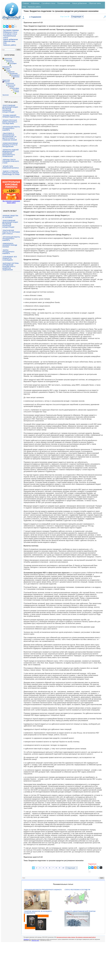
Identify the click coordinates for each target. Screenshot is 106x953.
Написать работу (9, 45)
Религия (7, 82)
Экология (5, 95)
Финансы (16, 90)
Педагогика (6, 80)
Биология (9, 60)
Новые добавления (10, 39)
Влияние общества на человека (10, 216)
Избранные (35, 3)
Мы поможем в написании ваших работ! (11, 201)
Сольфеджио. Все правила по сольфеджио (9, 258)
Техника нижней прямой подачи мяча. (11, 116)
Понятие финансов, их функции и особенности (37, 912)
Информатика (7, 67)
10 (63, 868)
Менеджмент (15, 75)
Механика (16, 77)
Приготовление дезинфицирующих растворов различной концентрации (10, 109)
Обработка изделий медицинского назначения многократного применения (10, 153)
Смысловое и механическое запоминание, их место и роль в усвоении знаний (9, 137)
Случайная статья (10, 34)
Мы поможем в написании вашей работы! (86, 937)
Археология (8, 58)
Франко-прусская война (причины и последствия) (9, 121)
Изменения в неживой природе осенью (9, 245)
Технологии (11, 85)
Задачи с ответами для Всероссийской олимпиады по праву (11, 172)
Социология (10, 83)
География (13, 63)
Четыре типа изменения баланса (10, 167)
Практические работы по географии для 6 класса (11, 232)
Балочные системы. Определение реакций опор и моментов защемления (10, 266)
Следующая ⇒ (77, 16)
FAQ (4, 43)
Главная (26, 3)
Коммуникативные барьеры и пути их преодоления (10, 144)
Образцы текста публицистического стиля (10, 161)
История (7, 68)
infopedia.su (26, 939)
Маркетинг (11, 72)
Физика (11, 86)
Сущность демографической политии (80, 911)
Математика (13, 73)
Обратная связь (9, 41)
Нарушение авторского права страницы (65, 937)
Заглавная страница (11, 30)
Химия (17, 91)
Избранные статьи (10, 32)
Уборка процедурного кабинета (8, 251)
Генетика (11, 62)
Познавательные (63, 3)
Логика (8, 70)
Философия (15, 88)
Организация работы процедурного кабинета (11, 128)
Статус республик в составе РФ (77, 889)
